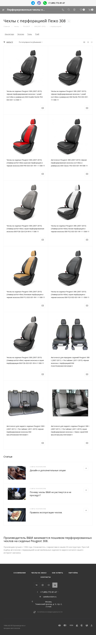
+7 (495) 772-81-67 (56, 3)
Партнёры (73, 573)
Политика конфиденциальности (50, 612)
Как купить (57, 573)
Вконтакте (36, 585)
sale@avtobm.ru (49, 596)
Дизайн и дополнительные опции (48, 470)
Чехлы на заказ (39, 573)
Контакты (46, 577)
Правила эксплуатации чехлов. (46, 512)
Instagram (42, 585)
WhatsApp (54, 585)
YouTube (48, 585)
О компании (20, 573)
